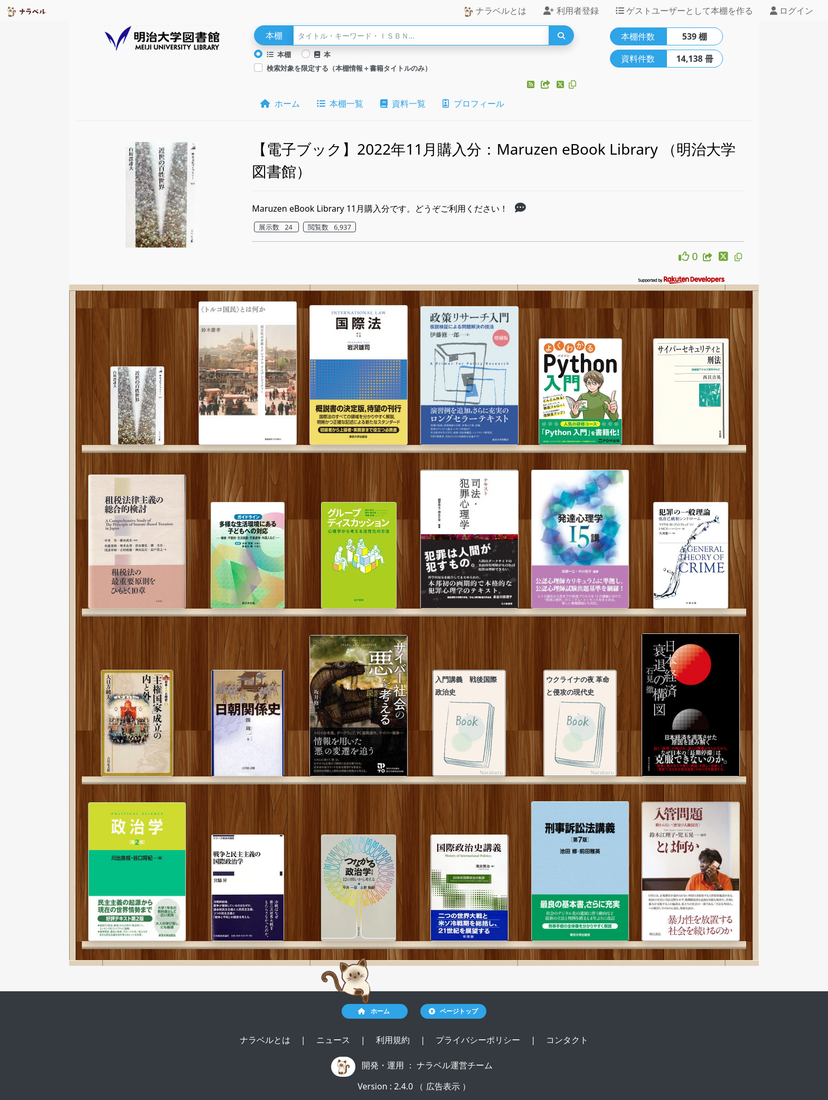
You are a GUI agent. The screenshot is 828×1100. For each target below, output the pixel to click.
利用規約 (394, 1040)
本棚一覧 (340, 103)
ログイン (791, 10)
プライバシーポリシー (479, 1040)
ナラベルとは (494, 11)
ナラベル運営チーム (455, 1065)
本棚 (279, 54)
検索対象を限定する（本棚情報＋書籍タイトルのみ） (349, 68)
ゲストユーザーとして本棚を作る (684, 10)
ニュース (334, 1040)
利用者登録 (570, 10)
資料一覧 (403, 103)
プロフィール (473, 103)
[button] (532, 84)
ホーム (279, 103)
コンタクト (567, 1040)
